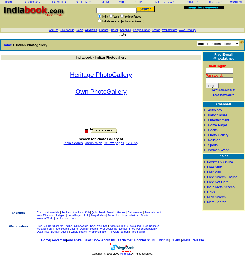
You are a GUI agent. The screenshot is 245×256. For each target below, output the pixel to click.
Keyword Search (118, 231)
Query (175, 240)
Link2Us (162, 240)
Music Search (107, 212)
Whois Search (79, 231)
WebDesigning (108, 228)
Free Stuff (214, 167)
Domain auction (60, 231)
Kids (87, 212)
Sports (213, 145)
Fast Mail (214, 172)
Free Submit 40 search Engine (54, 225)
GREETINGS (83, 2)
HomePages (74, 215)
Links (211, 192)
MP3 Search (216, 197)
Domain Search (89, 228)
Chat (39, 212)
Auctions (78, 212)
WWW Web (93, 143)
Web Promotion (98, 231)
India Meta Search (221, 187)
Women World (218, 150)
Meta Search (216, 202)
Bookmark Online (220, 162)
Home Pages (217, 125)
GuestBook (91, 240)
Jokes (111, 215)
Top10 (124, 225)
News (79, 30)
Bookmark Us (144, 240)
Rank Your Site (98, 225)
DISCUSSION (32, 2)
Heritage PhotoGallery (101, 74)
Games (121, 212)
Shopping (125, 30)
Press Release (193, 240)
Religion (214, 140)
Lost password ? (223, 94)
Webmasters (169, 30)
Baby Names (217, 115)
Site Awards (67, 30)
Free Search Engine (222, 177)
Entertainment (218, 120)
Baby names (135, 212)
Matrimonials (52, 212)
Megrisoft (125, 253)
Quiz (94, 212)
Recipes (66, 212)
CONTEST (236, 2)
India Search (73, 143)
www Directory (187, 30)
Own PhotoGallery (101, 91)
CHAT (122, 2)
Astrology (215, 110)
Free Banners (151, 225)
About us (108, 240)
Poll (86, 215)
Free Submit (138, 231)
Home (6, 45)
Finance (104, 30)
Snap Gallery (98, 215)
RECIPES (139, 2)
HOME (9, 2)
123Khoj (132, 143)
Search (156, 30)
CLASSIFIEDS (58, 2)
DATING (105, 2)
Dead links (43, 231)
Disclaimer (124, 240)
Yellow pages (114, 143)
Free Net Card (217, 182)
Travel (114, 30)
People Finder (141, 30)
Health (213, 130)
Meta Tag (135, 225)
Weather (134, 215)
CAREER (192, 2)
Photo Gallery (218, 135)
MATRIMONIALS (165, 2)
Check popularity (147, 228)
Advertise (91, 30)
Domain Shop (127, 228)
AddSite (53, 30)
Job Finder (71, 218)
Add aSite (74, 240)
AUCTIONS (215, 2)
